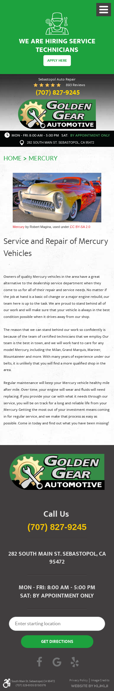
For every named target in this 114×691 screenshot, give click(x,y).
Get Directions (57, 642)
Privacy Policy (78, 680)
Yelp (75, 663)
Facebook (39, 663)
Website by (89, 686)
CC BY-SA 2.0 (80, 227)
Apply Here (57, 61)
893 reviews (75, 85)
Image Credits (100, 680)
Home (13, 158)
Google (57, 663)
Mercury (43, 158)
